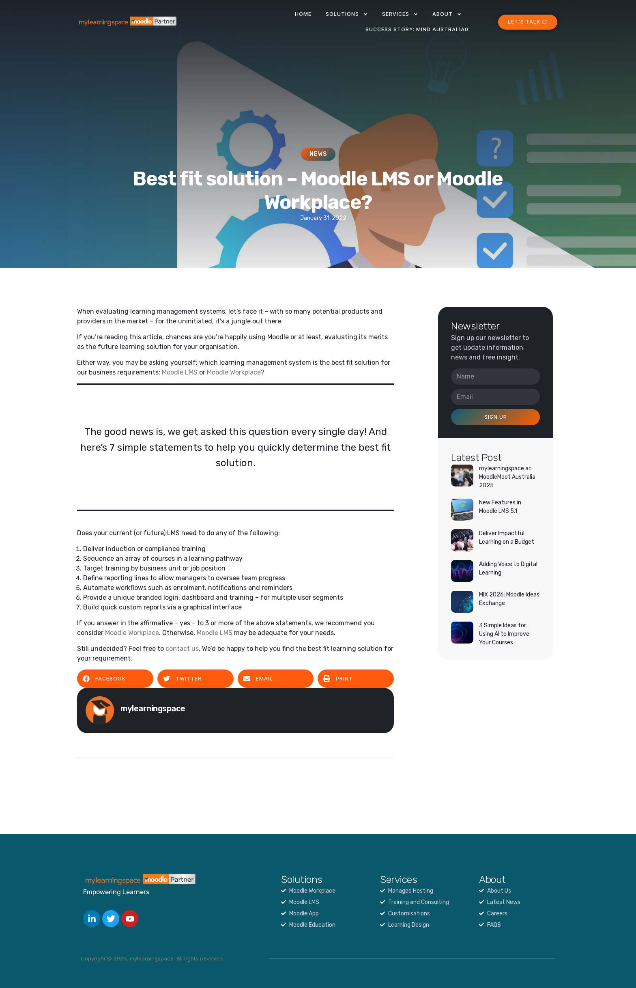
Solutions (347, 14)
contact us (182, 648)
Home (303, 14)
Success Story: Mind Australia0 (416, 29)
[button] (115, 678)
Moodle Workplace (234, 372)
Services (400, 14)
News (318, 154)
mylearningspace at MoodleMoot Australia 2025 (507, 477)
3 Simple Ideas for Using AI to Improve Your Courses (504, 634)
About (447, 14)
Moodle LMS (180, 372)
